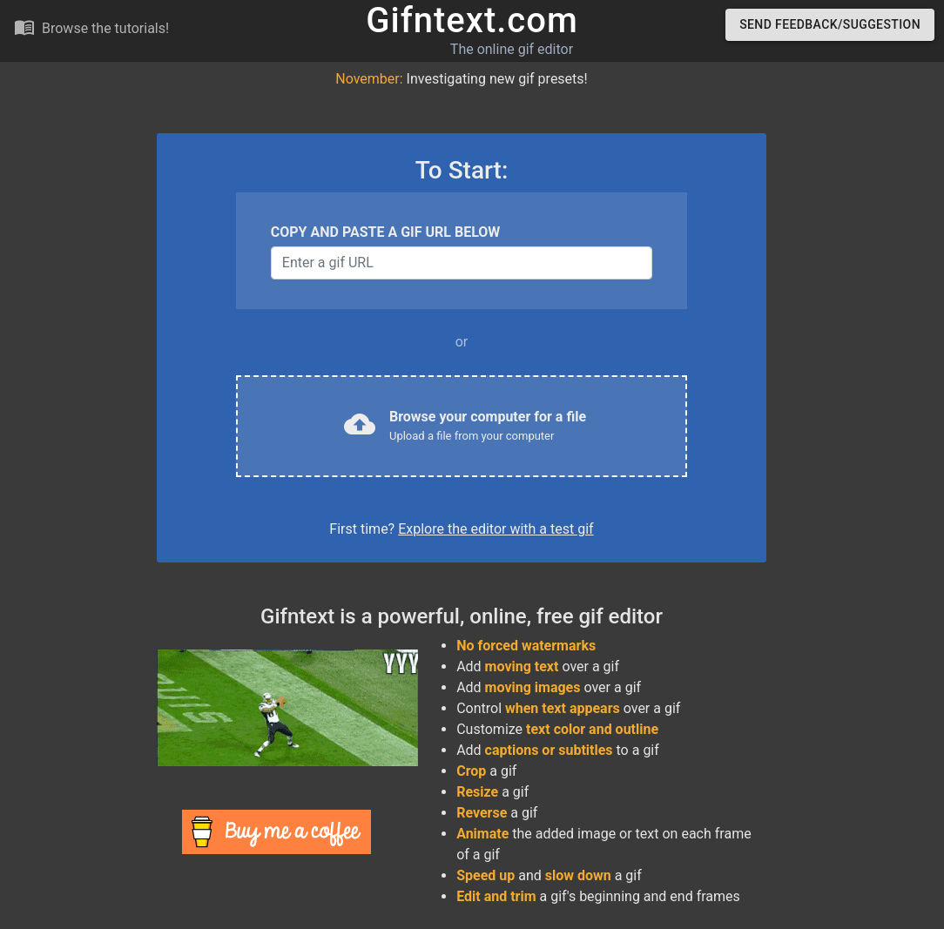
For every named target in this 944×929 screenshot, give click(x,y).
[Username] (461, 262)
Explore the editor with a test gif (495, 529)
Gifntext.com (472, 20)
